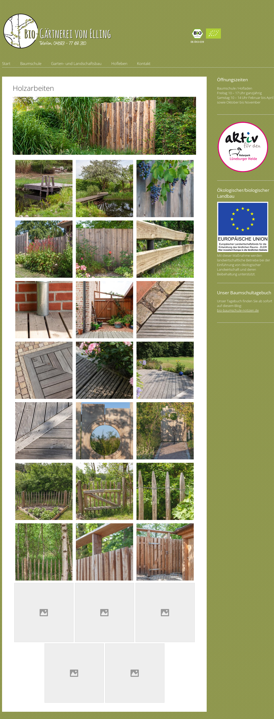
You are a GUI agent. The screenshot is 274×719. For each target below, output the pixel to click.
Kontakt (143, 63)
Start (6, 63)
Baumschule (30, 63)
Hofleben (119, 63)
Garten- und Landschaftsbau (76, 63)
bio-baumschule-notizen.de (238, 310)
